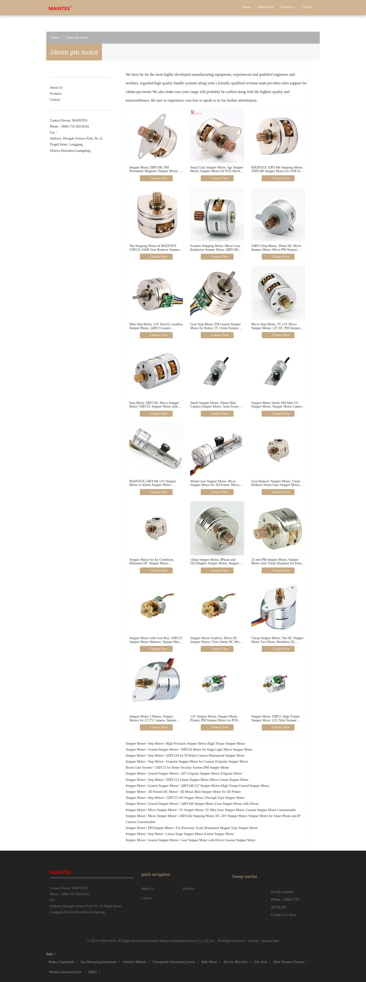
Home (247, 7)
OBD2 (92, 972)
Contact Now (158, 178)
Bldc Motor (209, 962)
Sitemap (252, 941)
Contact (307, 7)
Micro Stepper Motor (162, 810)
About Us (265, 7)
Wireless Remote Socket (65, 972)
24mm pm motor (76, 37)
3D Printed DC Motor (162, 792)
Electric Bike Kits (236, 962)
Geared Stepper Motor (163, 749)
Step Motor (155, 743)
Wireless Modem (134, 962)
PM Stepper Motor (160, 828)
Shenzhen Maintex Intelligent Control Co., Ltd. (177, 941)
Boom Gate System (139, 767)
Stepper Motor (135, 743)
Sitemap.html (270, 941)
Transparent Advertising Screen (174, 962)
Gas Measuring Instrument (99, 962)
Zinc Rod (260, 962)
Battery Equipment (61, 962)
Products (288, 7)
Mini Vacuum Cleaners (288, 962)
